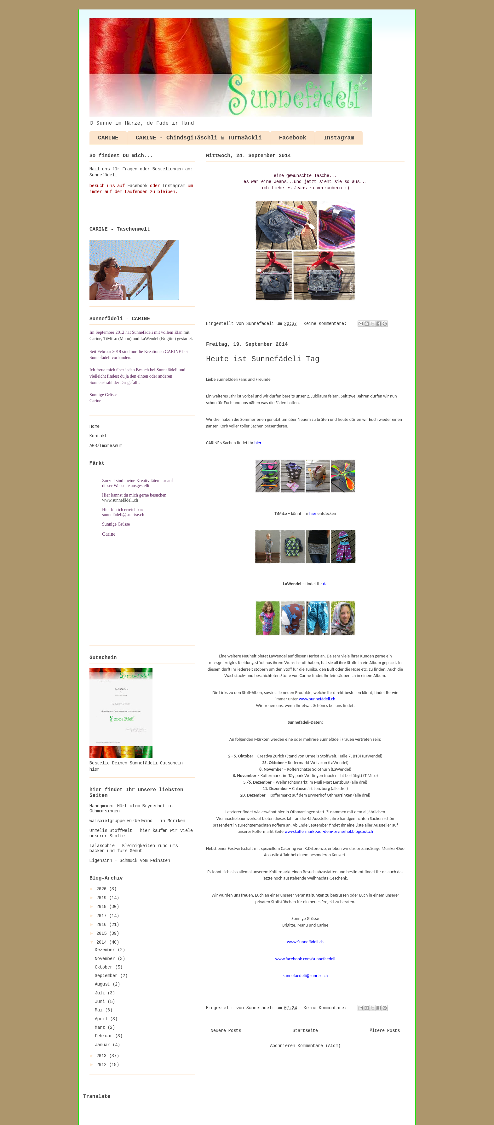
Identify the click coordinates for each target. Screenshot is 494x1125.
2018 (102, 906)
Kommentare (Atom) (319, 1045)
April (102, 1019)
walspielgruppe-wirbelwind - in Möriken (137, 820)
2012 (102, 1064)
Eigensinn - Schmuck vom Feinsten (129, 860)
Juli (101, 993)
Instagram (339, 138)
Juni (101, 1001)
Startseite (305, 1030)
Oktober (105, 967)
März (101, 1027)
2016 (102, 924)
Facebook (292, 138)
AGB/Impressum (105, 445)
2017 (102, 915)
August (103, 984)
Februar (105, 1036)
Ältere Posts (385, 1030)
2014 (102, 942)
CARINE (108, 138)
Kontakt (98, 436)
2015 (102, 933)
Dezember (106, 949)
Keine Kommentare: (326, 323)
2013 (102, 1055)
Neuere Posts (226, 1030)
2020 (102, 889)
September (107, 975)
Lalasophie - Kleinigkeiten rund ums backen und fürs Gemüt (133, 848)
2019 (102, 897)
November (106, 958)
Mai (100, 1010)
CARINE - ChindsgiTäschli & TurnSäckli (199, 138)
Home (94, 426)
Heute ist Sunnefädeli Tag (262, 359)
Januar (103, 1044)
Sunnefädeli (103, 175)
